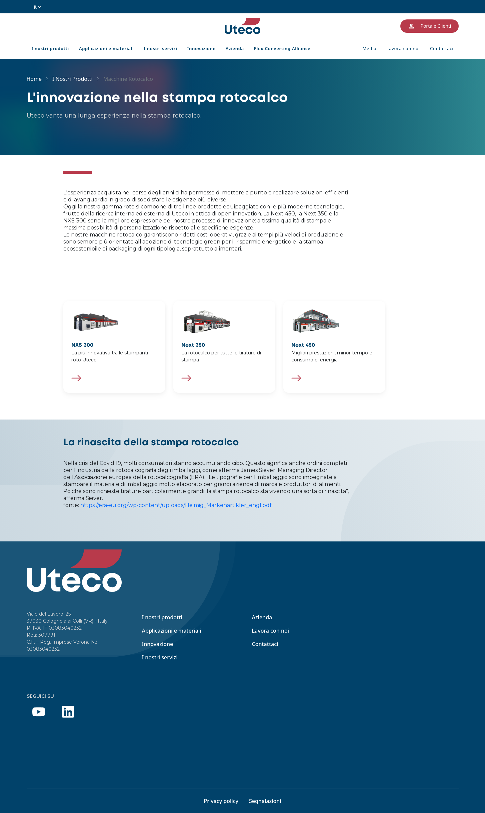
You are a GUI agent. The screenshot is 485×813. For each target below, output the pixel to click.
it (35, 7)
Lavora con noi (403, 48)
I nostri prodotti (50, 48)
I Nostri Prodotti (72, 79)
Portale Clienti (429, 26)
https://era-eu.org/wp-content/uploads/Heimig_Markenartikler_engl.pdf (176, 505)
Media (369, 48)
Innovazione (201, 48)
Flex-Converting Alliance (282, 48)
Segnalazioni (265, 801)
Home (34, 79)
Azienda (235, 48)
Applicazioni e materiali (106, 48)
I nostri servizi (160, 48)
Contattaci (442, 48)
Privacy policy (221, 801)
